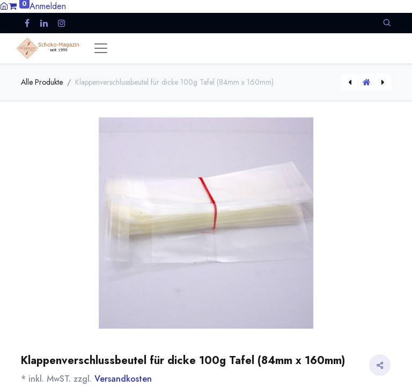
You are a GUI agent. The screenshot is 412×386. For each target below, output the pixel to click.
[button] (386, 23)
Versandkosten (123, 379)
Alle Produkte (42, 82)
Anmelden (48, 6)
